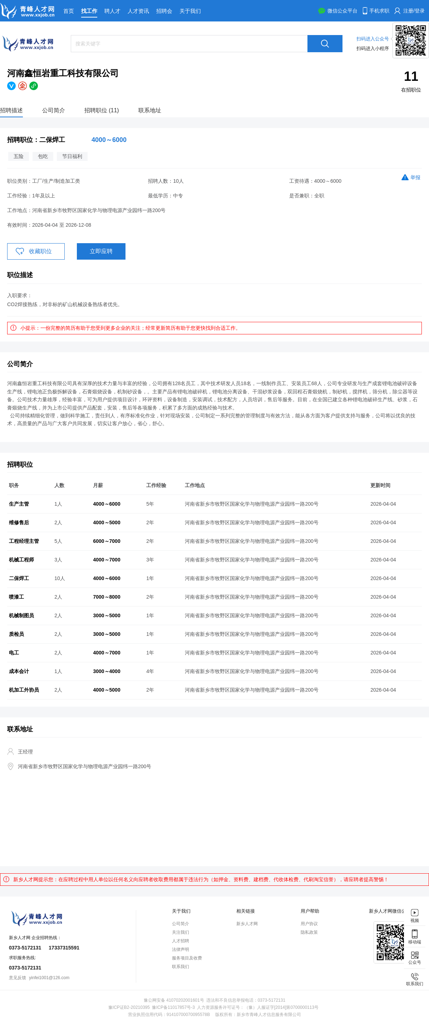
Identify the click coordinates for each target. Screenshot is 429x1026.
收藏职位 (40, 251)
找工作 (89, 11)
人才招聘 (180, 940)
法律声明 (180, 949)
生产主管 (19, 504)
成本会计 (19, 671)
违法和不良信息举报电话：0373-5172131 (245, 1000)
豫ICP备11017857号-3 (173, 1007)
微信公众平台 (342, 11)
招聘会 (164, 11)
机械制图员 (21, 615)
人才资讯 (138, 11)
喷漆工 (16, 597)
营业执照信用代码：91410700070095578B (169, 1014)
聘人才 (112, 11)
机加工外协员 (24, 690)
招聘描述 (11, 110)
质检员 (16, 634)
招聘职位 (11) (101, 110)
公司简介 (53, 110)
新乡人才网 (247, 923)
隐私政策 (309, 932)
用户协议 (309, 923)
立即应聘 (101, 251)
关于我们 (190, 11)
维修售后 (19, 522)
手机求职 (379, 11)
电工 (14, 653)
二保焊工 (19, 578)
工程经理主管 (24, 541)
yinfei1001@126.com (49, 977)
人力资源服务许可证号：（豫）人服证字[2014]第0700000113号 (258, 1007)
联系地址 (149, 110)
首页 (68, 11)
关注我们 (180, 932)
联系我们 (180, 966)
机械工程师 (21, 560)
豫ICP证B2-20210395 (129, 1007)
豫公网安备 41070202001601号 (174, 1000)
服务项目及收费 (187, 958)
